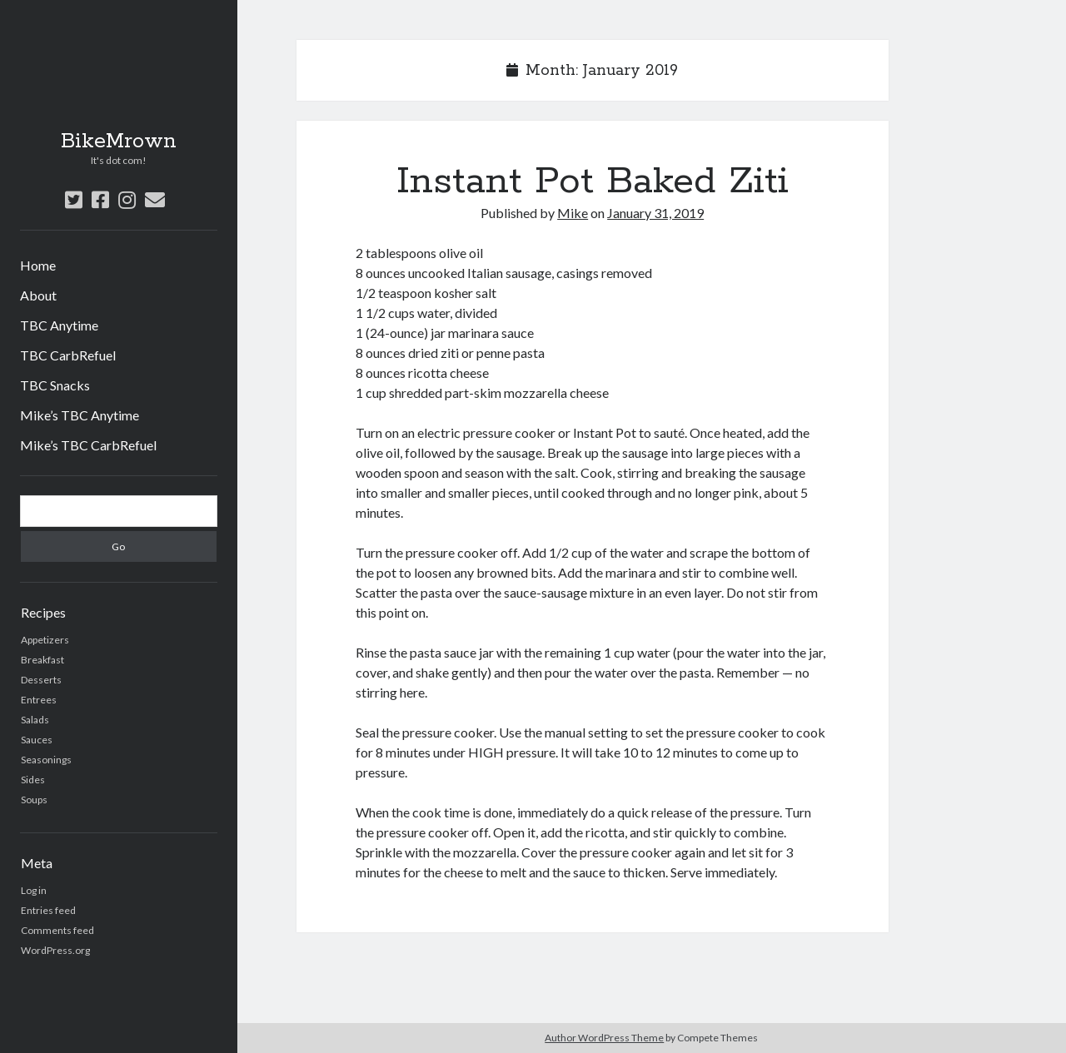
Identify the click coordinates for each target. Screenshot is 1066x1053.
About (38, 295)
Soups (34, 799)
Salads (35, 719)
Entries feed (48, 910)
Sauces (36, 739)
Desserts (41, 679)
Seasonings (46, 759)
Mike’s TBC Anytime (79, 415)
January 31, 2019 (655, 213)
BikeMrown (119, 141)
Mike (572, 213)
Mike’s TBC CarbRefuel (88, 445)
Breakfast (42, 659)
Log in (34, 890)
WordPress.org (55, 950)
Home (38, 265)
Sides (33, 779)
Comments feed (57, 930)
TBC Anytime (59, 325)
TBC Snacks (55, 385)
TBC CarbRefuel (68, 355)
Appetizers (45, 639)
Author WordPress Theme (604, 1037)
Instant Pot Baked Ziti (592, 181)
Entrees (39, 699)
